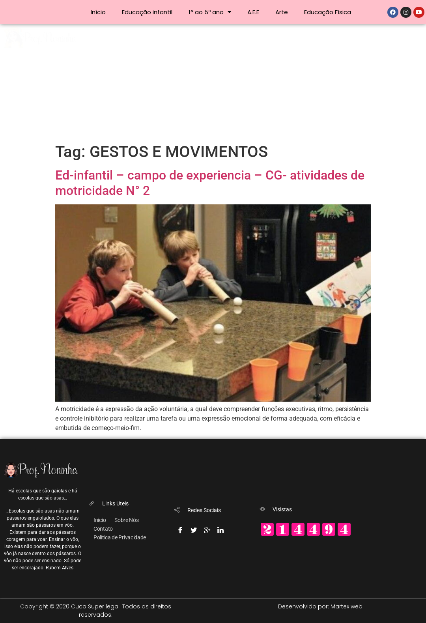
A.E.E (253, 12)
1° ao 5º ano (210, 12)
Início (98, 12)
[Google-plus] (207, 528)
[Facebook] (180, 528)
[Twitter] (194, 528)
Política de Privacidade (119, 537)
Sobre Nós (126, 520)
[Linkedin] (220, 528)
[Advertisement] (213, 83)
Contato (103, 529)
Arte (281, 12)
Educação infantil (147, 12)
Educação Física (327, 12)
